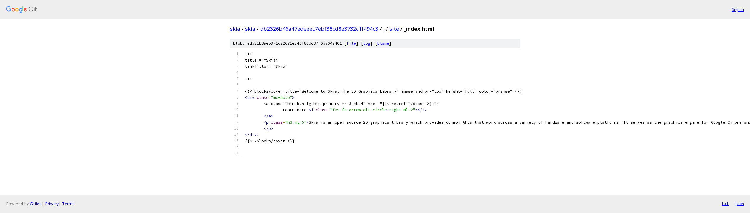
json (739, 203)
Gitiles (35, 203)
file (351, 43)
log (366, 43)
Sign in (738, 9)
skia (235, 28)
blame (383, 43)
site (394, 28)
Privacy (52, 203)
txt (725, 203)
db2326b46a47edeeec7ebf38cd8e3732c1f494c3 (319, 28)
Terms (68, 203)
